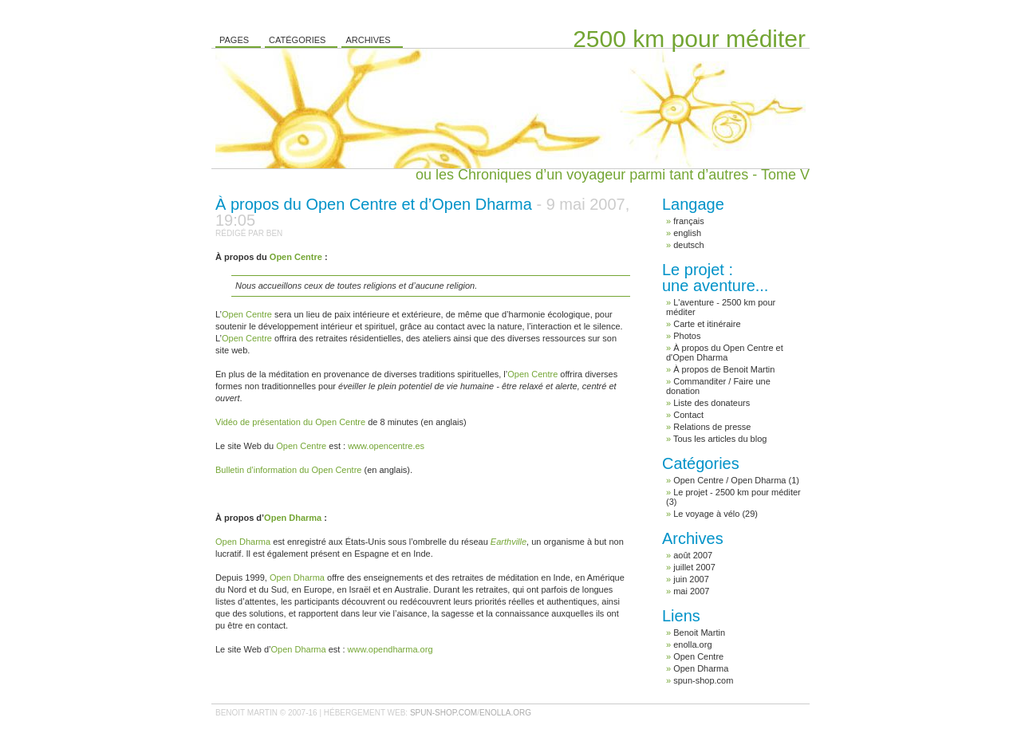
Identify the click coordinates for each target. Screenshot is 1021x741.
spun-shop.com (703, 680)
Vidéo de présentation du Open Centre (290, 422)
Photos (686, 336)
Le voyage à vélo (706, 513)
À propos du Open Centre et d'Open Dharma (724, 352)
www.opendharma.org (390, 649)
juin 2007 (691, 579)
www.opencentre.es (386, 446)
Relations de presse (712, 427)
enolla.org (692, 644)
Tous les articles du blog (720, 438)
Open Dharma (700, 668)
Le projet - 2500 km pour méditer (737, 492)
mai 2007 (691, 591)
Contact (688, 415)
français (688, 221)
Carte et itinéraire (706, 324)
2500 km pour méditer (689, 39)
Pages (234, 40)
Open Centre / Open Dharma (729, 480)
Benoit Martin (699, 632)
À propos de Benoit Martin (724, 369)
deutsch (688, 245)
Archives (367, 40)
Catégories (297, 40)
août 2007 (692, 555)
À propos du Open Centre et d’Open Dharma (422, 212)
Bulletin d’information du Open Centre (288, 470)
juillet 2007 (694, 567)
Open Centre (698, 656)
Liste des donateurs (711, 403)
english (687, 233)
